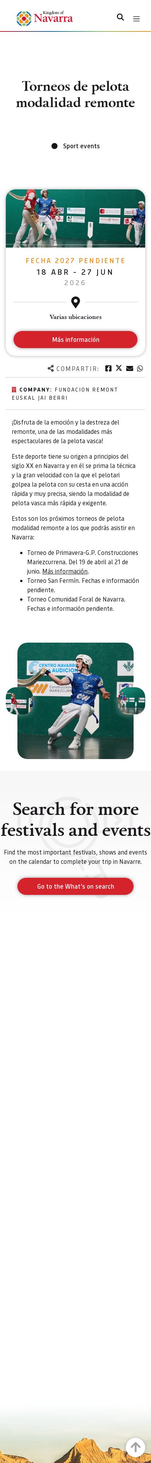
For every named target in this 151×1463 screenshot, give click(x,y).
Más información (65, 571)
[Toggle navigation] (136, 18)
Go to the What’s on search (75, 886)
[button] (19, 700)
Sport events (81, 146)
